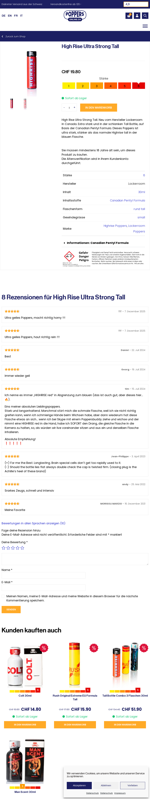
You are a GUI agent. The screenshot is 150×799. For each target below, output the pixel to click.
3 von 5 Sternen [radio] (13, 548)
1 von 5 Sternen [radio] (3, 548)
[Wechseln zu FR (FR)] (16, 15)
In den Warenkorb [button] (25, 724)
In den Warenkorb (98, 107)
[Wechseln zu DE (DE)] (3, 15)
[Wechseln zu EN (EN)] (10, 15)
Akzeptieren (79, 785)
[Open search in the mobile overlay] (145, 15)
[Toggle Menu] (145, 26)
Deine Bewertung (15, 542)
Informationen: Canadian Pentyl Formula (98, 243)
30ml (141, 192)
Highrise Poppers (115, 226)
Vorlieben (133, 785)
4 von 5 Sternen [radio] (18, 548)
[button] (103, 243)
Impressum (120, 793)
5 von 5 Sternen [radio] (22, 548)
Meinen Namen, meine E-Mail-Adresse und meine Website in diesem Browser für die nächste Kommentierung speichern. (72, 598)
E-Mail (7, 582)
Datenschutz (92, 793)
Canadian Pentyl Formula (127, 200)
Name (7, 570)
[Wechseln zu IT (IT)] (21, 15)
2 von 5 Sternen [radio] (8, 548)
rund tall (139, 209)
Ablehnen (106, 785)
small (141, 217)
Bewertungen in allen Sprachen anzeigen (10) (33, 523)
